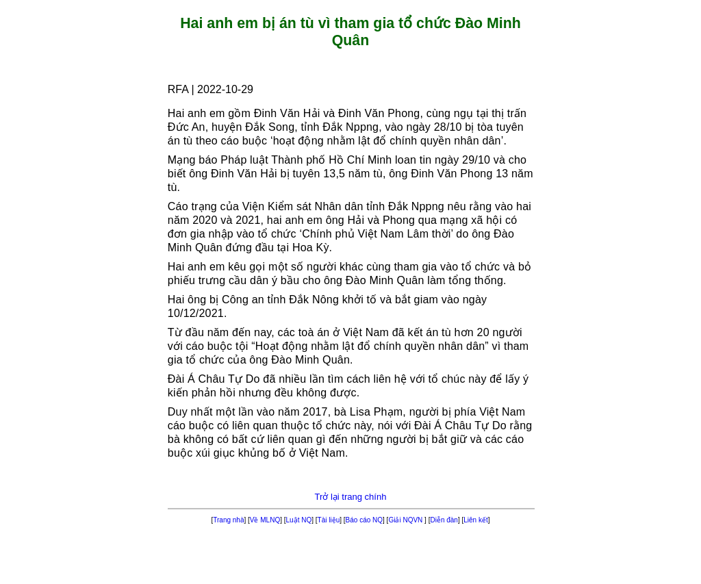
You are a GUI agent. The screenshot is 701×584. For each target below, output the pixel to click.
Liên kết (475, 520)
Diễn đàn (443, 520)
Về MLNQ (265, 520)
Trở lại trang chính (351, 497)
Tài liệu (329, 520)
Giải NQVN (406, 520)
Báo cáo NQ (364, 520)
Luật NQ (299, 520)
